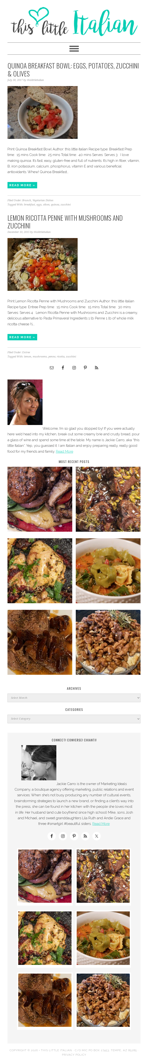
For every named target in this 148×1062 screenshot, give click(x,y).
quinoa (55, 204)
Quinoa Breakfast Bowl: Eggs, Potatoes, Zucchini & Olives (73, 69)
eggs (39, 204)
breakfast (29, 204)
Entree (26, 352)
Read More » (22, 185)
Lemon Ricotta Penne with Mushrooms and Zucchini (65, 222)
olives (46, 204)
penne (51, 356)
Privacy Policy (74, 1054)
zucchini (66, 204)
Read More (64, 451)
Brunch (26, 200)
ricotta (61, 356)
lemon (27, 356)
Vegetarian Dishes (42, 200)
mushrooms (40, 356)
